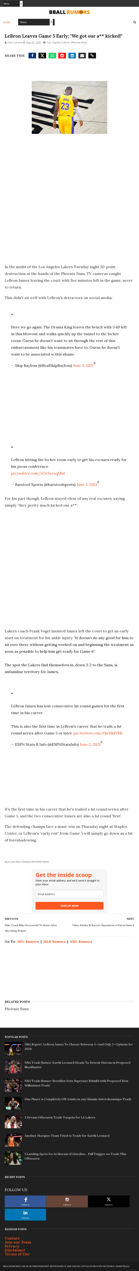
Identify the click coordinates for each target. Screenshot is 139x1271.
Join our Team (18, 1242)
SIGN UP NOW (69, 906)
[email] (69, 894)
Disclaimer (15, 1250)
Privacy (12, 1246)
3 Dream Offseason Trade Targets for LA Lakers (60, 1117)
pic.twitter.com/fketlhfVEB (97, 733)
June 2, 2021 (83, 365)
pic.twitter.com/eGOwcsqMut (38, 473)
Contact (12, 1238)
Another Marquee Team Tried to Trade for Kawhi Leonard (67, 1135)
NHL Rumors (81, 941)
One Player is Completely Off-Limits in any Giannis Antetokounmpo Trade (78, 1099)
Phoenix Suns (79, 42)
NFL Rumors (28, 941)
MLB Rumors (54, 941)
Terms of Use (17, 1254)
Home (7, 22)
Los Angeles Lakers (58, 42)
